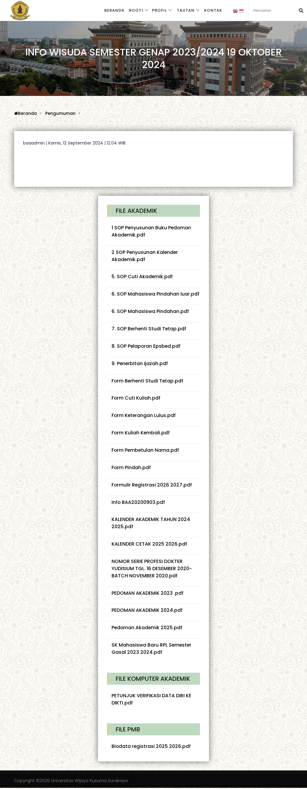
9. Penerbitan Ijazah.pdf (140, 363)
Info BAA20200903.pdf (138, 502)
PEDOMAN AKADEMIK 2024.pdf (147, 611)
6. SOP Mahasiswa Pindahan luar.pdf (155, 294)
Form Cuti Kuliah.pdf (136, 398)
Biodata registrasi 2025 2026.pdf (151, 747)
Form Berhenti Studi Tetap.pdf (148, 381)
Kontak (212, 10)
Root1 (135, 10)
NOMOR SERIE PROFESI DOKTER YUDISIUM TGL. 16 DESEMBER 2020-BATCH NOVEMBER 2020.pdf (152, 569)
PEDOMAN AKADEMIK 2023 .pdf (147, 594)
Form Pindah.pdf (131, 468)
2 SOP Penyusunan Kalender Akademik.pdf (145, 256)
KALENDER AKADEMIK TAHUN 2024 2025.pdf (151, 524)
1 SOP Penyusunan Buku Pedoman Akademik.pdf (152, 231)
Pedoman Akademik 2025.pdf (147, 628)
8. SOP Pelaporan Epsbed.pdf (146, 346)
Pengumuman (60, 113)
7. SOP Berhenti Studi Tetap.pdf (149, 329)
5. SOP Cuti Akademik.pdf (142, 276)
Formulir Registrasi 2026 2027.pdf (152, 485)
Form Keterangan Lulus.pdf (144, 415)
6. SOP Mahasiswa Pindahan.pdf (150, 311)
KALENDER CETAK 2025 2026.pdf (149, 544)
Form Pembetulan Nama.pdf (146, 450)
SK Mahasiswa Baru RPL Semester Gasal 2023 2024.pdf (152, 650)
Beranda (114, 10)
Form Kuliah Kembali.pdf (141, 433)
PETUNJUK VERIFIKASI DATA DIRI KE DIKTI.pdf (151, 700)
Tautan (184, 10)
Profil (158, 10)
